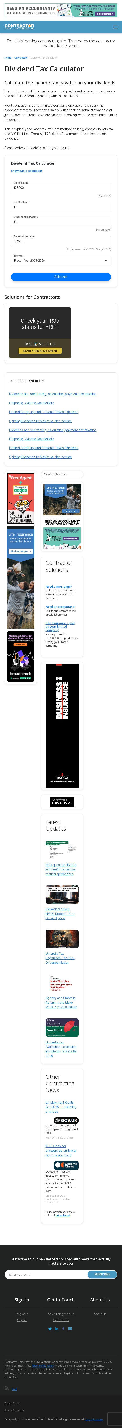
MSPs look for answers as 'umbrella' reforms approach (61, 1150)
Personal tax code (24, 236)
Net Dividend (21, 202)
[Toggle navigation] (115, 27)
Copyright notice (94, 1419)
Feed (14, 1389)
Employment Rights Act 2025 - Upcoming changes (61, 1107)
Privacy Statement (15, 1410)
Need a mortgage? (59, 586)
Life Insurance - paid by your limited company (60, 626)
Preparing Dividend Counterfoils (31, 403)
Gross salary (21, 183)
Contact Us (61, 1320)
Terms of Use (12, 1403)
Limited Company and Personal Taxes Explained (43, 412)
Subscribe (102, 1274)
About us (100, 1314)
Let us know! (63, 1215)
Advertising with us (61, 1314)
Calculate (61, 277)
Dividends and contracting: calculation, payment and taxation (52, 394)
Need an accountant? (60, 607)
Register (22, 1314)
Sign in (22, 1320)
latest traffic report (43, 1365)
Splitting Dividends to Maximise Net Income (40, 421)
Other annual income (26, 217)
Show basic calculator (26, 171)
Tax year (18, 256)
